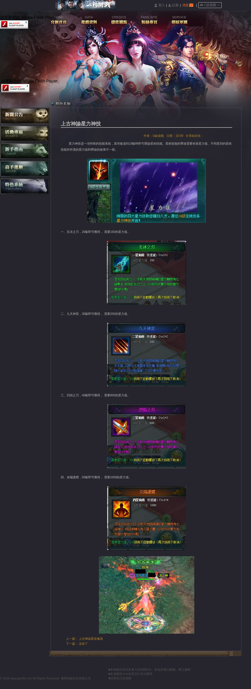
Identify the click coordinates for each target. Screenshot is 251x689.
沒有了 (83, 643)
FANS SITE (149, 17)
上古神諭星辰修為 (91, 638)
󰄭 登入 (159, 5)
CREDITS (119, 17)
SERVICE (179, 17)
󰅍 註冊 (173, 5)
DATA (89, 17)
